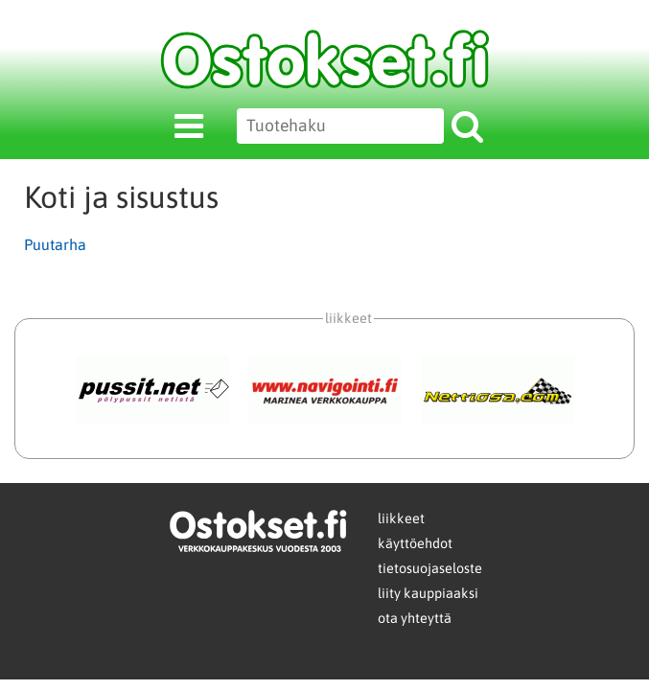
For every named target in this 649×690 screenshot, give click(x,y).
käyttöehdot (415, 543)
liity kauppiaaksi (428, 593)
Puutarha (55, 244)
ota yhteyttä (415, 618)
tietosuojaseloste (430, 568)
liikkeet (401, 518)
